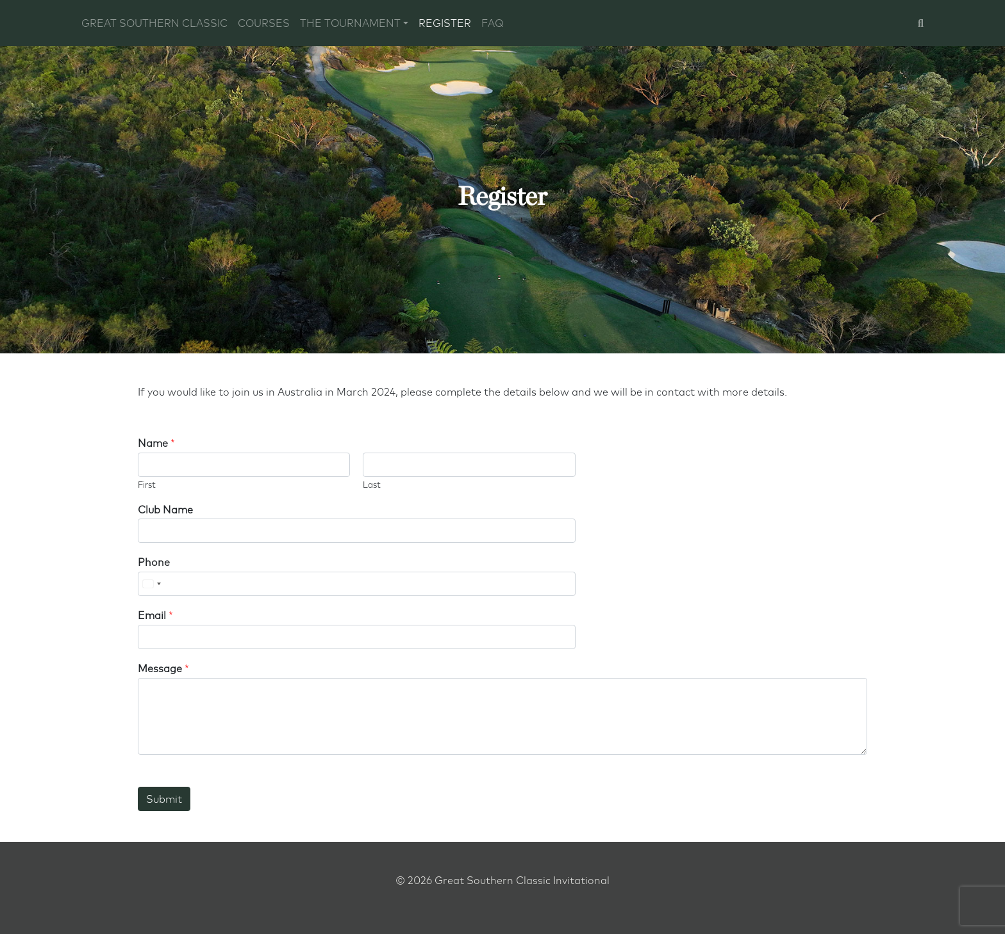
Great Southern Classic (154, 23)
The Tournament (350, 23)
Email (155, 615)
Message (163, 668)
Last (372, 484)
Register (445, 23)
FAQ (492, 23)
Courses (264, 23)
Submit (164, 799)
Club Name (165, 509)
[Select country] (151, 584)
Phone (154, 562)
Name (156, 443)
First (147, 484)
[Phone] (357, 584)
